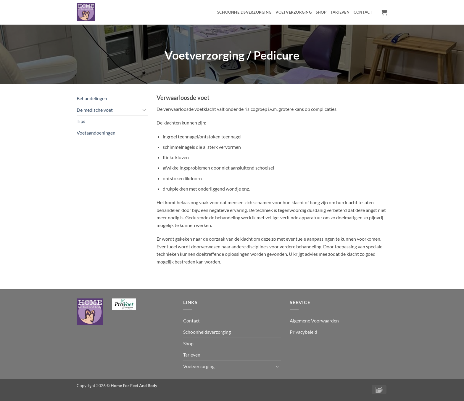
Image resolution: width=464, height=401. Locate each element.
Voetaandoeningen (96, 132)
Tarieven (340, 12)
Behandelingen (92, 98)
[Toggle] (144, 109)
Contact (363, 12)
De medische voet (95, 110)
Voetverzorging (294, 12)
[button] (384, 12)
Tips (81, 121)
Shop (321, 12)
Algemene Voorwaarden (314, 320)
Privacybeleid (303, 332)
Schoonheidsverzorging (244, 12)
